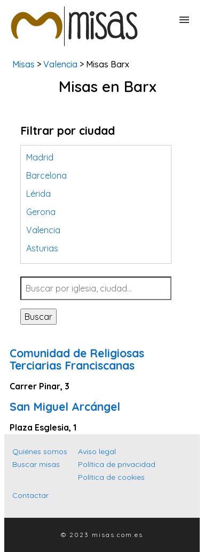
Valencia (60, 64)
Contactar (30, 495)
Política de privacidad (116, 464)
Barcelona (46, 175)
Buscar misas (36, 464)
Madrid (39, 157)
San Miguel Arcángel (65, 406)
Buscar (38, 316)
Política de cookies (111, 477)
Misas (23, 64)
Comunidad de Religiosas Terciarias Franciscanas (77, 359)
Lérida (38, 193)
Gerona (41, 211)
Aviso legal (97, 451)
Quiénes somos (39, 451)
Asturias (42, 248)
